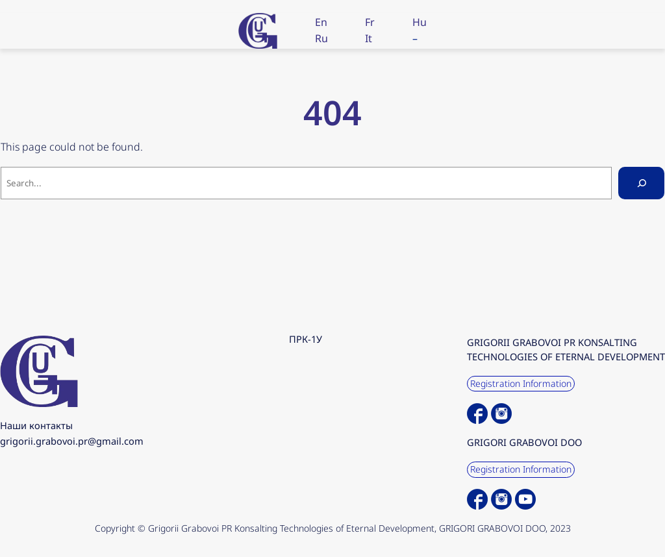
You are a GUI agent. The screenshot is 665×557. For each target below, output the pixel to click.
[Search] (641, 183)
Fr (370, 22)
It (368, 38)
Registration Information (520, 383)
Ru (321, 38)
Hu (419, 22)
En (321, 22)
